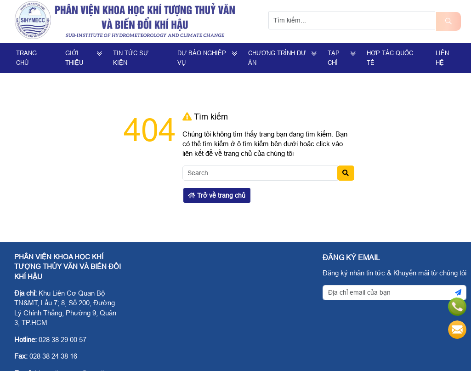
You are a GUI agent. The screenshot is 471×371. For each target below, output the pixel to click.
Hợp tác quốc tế (390, 58)
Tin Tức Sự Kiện (130, 58)
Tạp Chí (334, 58)
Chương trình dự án (277, 58)
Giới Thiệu (74, 58)
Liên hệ (442, 58)
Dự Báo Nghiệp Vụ (201, 58)
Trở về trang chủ (216, 195)
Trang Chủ (26, 58)
